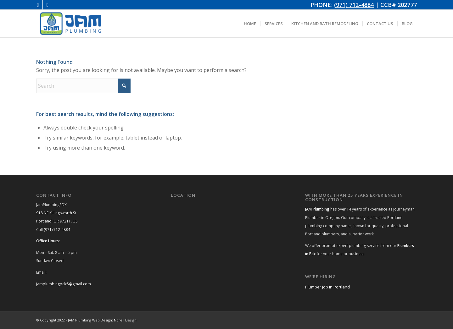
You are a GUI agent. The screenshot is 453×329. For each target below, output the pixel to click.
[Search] (83, 86)
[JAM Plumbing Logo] (70, 23)
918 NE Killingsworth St (56, 213)
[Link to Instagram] (37, 4)
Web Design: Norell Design (114, 320)
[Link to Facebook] (47, 4)
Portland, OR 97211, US (56, 221)
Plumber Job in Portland (327, 287)
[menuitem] (250, 23)
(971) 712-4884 (354, 4)
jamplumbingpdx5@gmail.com (63, 284)
